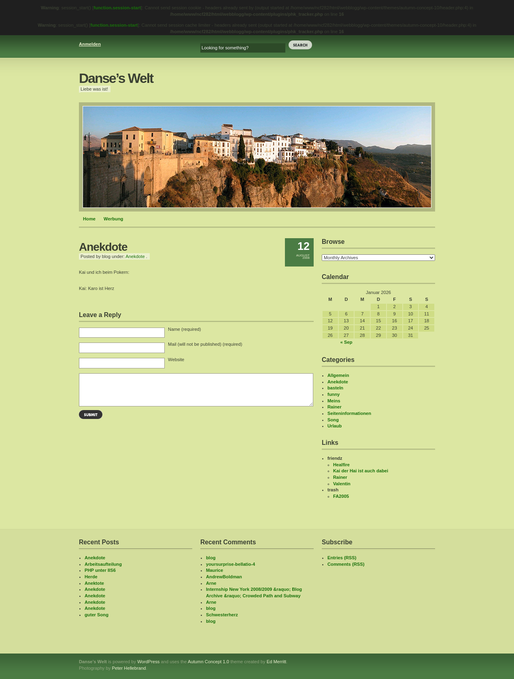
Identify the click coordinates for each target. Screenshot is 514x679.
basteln (335, 387)
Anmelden (90, 44)
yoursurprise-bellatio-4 (230, 564)
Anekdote (134, 256)
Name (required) (184, 329)
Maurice (214, 570)
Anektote (94, 583)
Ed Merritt (277, 661)
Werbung (113, 218)
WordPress (148, 661)
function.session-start (117, 7)
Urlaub (334, 425)
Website (176, 359)
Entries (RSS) (342, 557)
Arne (211, 583)
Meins (333, 400)
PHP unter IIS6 (100, 570)
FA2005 (341, 496)
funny (333, 394)
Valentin (341, 483)
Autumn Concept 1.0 (208, 661)
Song (333, 419)
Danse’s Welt (116, 78)
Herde (91, 576)
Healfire (341, 464)
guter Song (96, 614)
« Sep (346, 342)
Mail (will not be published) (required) (205, 344)
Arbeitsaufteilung (103, 564)
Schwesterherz (222, 614)
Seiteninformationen (349, 413)
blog (211, 557)
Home (89, 218)
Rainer (334, 406)
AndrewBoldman (224, 576)
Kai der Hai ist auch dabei (360, 470)
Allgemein (338, 375)
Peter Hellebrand (129, 668)
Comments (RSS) (345, 564)
